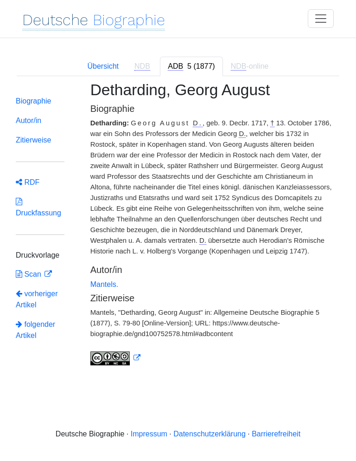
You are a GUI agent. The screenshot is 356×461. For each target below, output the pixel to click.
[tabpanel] (178, 229)
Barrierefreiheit (276, 434)
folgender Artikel (35, 329)
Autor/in (28, 120)
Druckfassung (38, 207)
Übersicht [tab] (103, 66)
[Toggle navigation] (321, 18)
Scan (29, 274)
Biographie (33, 101)
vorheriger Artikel (36, 299)
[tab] (191, 66)
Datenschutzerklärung (209, 434)
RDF (27, 182)
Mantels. (104, 284)
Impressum (149, 434)
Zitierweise (33, 140)
